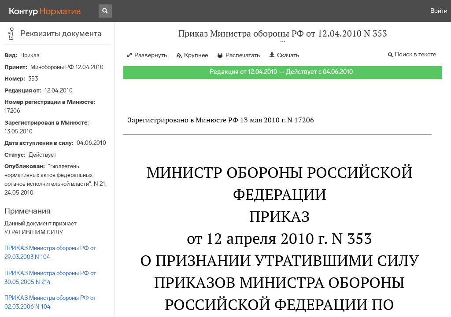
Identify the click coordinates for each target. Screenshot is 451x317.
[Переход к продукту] (45, 11)
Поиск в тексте (415, 54)
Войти (438, 11)
